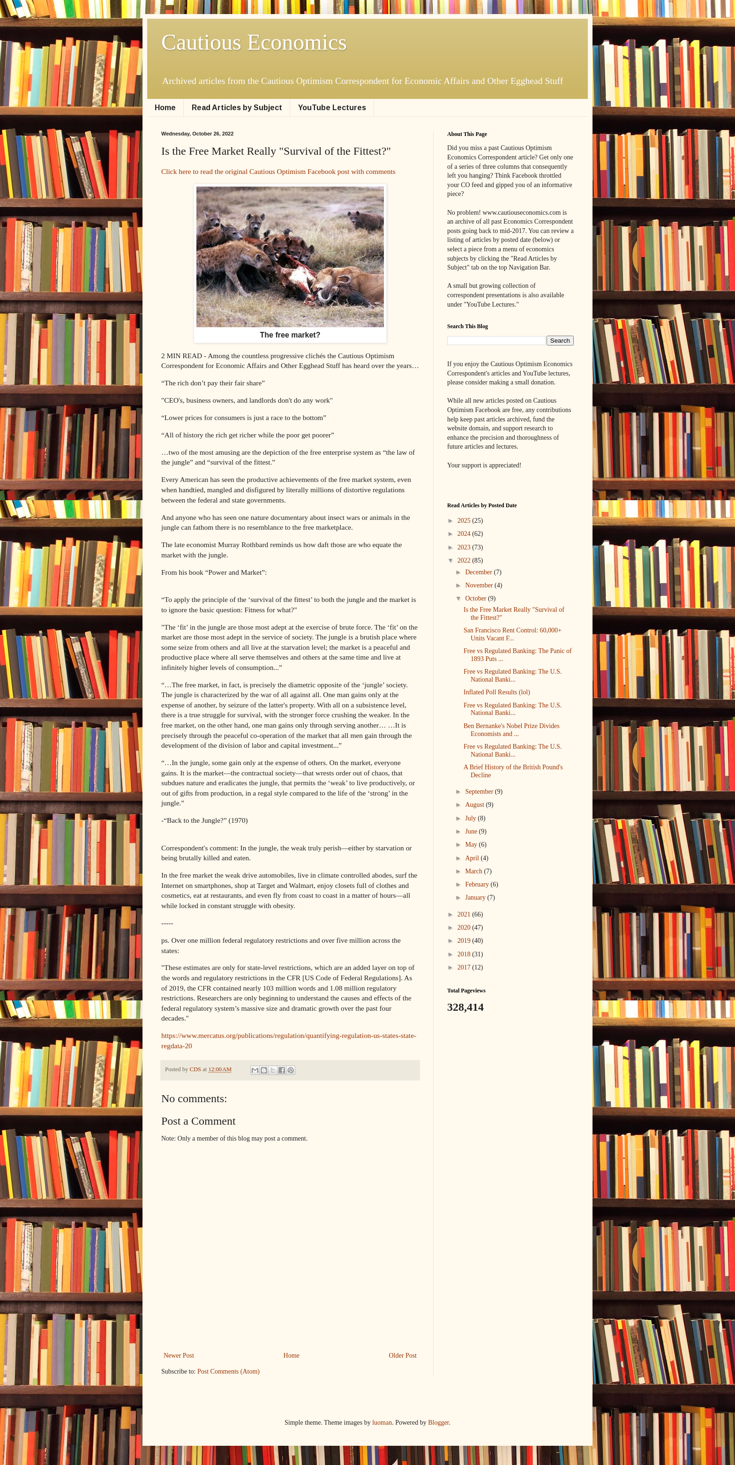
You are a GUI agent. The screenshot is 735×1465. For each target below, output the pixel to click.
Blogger (438, 1422)
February (477, 884)
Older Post (403, 1355)
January (476, 897)
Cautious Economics (254, 42)
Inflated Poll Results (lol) (497, 692)
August (475, 804)
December (479, 572)
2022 (465, 560)
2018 (465, 954)
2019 (465, 940)
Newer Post (179, 1355)
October (476, 598)
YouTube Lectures (332, 108)
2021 (465, 914)
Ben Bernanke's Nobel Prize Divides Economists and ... (512, 729)
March (474, 871)
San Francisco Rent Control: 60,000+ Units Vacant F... (513, 634)
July (471, 818)
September (480, 791)
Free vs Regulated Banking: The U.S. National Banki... (513, 675)
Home (165, 108)
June (472, 831)
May (472, 844)
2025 (465, 520)
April (472, 858)
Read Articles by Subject (237, 108)
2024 (465, 533)
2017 (465, 967)
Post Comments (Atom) (228, 1371)
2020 (465, 927)
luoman (382, 1422)
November (480, 585)
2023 (465, 547)
